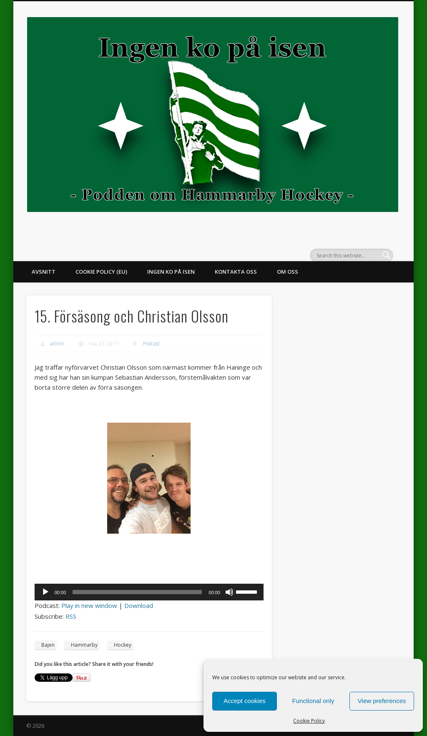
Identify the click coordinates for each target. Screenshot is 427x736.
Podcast (151, 343)
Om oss (287, 271)
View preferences (382, 700)
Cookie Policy (309, 720)
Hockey (122, 644)
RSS (70, 616)
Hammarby (84, 644)
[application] (149, 592)
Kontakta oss (236, 271)
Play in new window (89, 605)
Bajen (48, 644)
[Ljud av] (229, 592)
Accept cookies (245, 700)
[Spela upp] (45, 592)
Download (138, 605)
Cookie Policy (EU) (101, 271)
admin (57, 343)
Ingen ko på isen (171, 271)
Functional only (313, 700)
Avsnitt (43, 271)
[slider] (137, 592)
